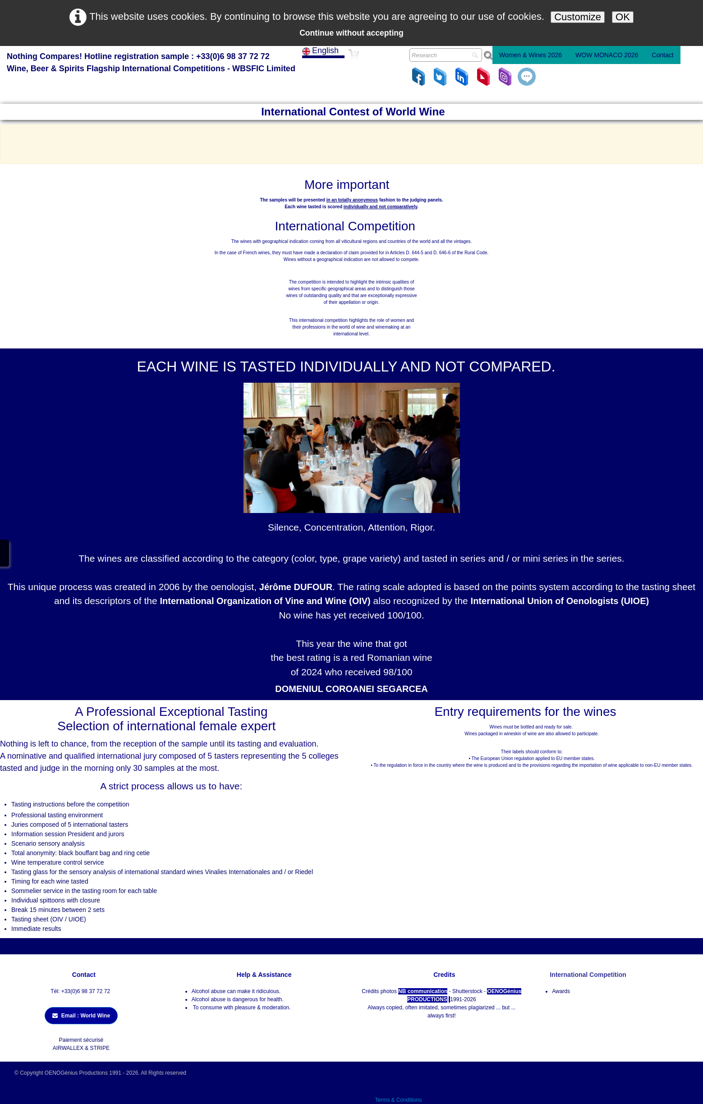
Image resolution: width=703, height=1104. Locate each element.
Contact (662, 55)
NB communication (422, 991)
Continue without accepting (351, 32)
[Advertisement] (351, 142)
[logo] (151, 63)
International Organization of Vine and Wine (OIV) (265, 601)
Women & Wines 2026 (530, 55)
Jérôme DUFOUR (295, 587)
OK (623, 17)
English (321, 50)
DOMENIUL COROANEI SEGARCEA (351, 689)
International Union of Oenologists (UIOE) (560, 601)
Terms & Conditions (398, 1100)
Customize (577, 17)
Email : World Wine (81, 1015)
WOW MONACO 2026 (606, 55)
